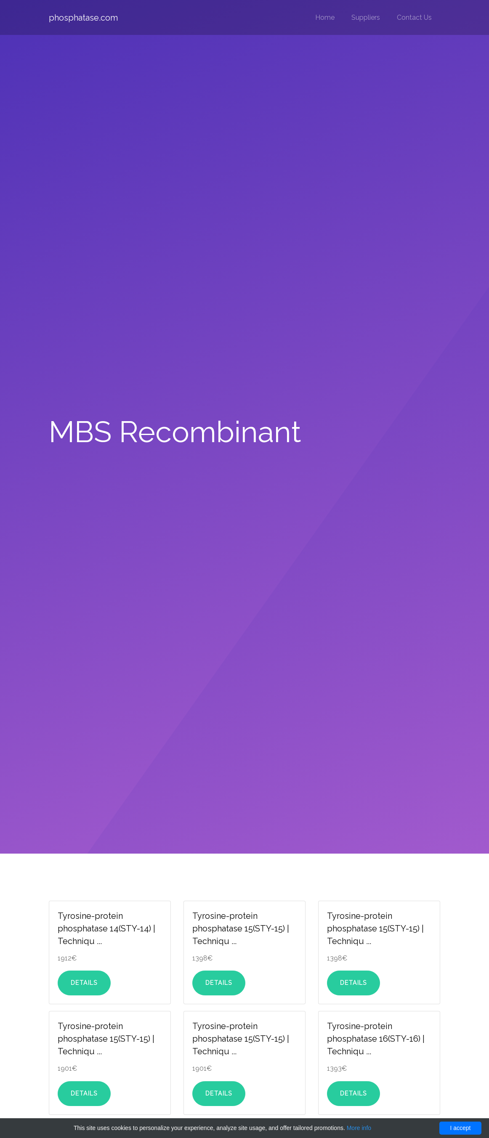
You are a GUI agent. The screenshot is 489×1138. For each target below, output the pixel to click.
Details (84, 982)
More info (359, 1128)
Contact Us (414, 17)
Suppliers (365, 17)
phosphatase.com (83, 18)
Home (325, 17)
